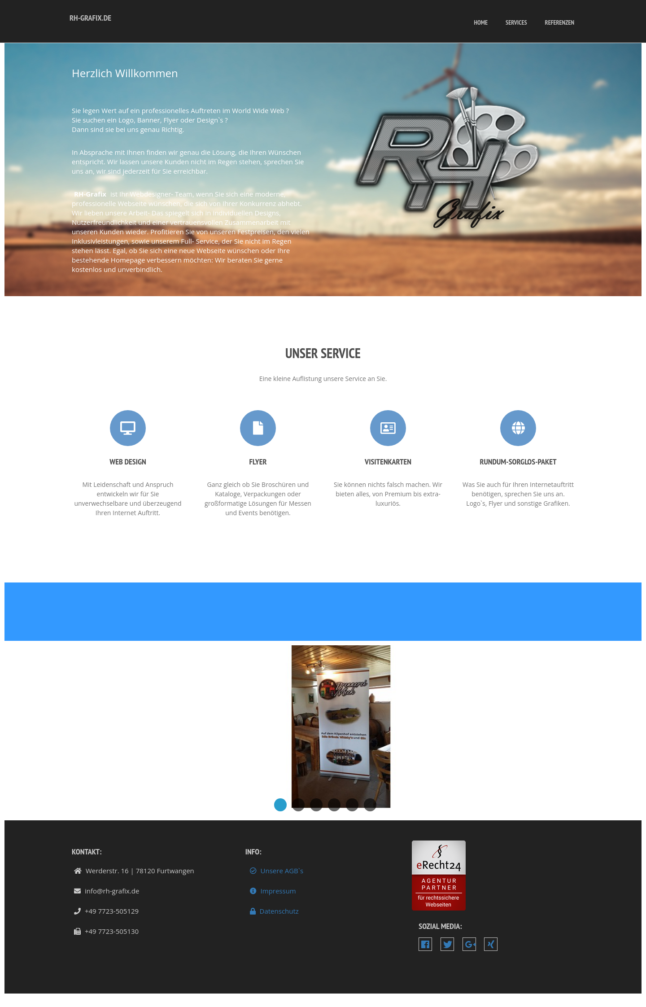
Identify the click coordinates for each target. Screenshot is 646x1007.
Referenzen (559, 22)
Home (481, 22)
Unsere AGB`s (275, 870)
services (516, 22)
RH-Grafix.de (90, 18)
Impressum (272, 891)
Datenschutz (273, 911)
